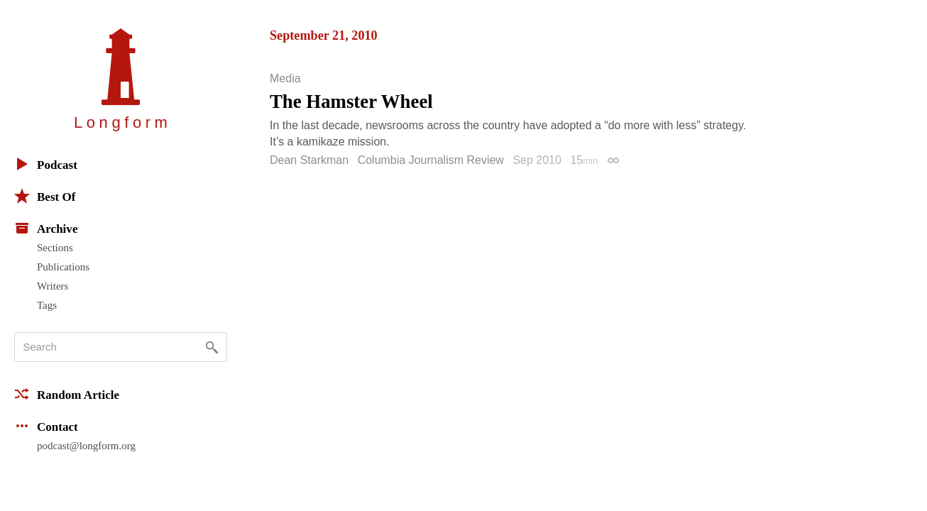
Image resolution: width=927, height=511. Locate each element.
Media (285, 78)
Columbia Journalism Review (431, 160)
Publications (63, 267)
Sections (55, 247)
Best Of (44, 196)
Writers (52, 286)
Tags (47, 305)
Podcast (45, 164)
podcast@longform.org (86, 445)
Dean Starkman (309, 160)
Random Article (66, 394)
